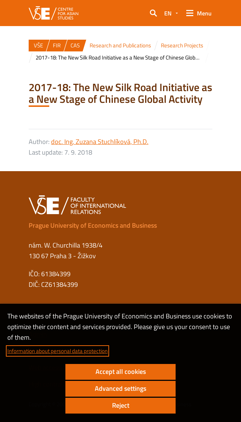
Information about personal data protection (57, 351)
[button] (153, 13)
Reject (120, 405)
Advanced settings (120, 388)
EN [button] (168, 13)
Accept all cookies (121, 371)
